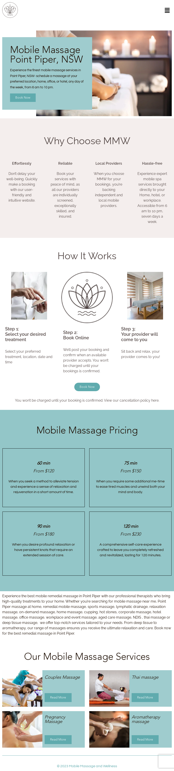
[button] (167, 11)
